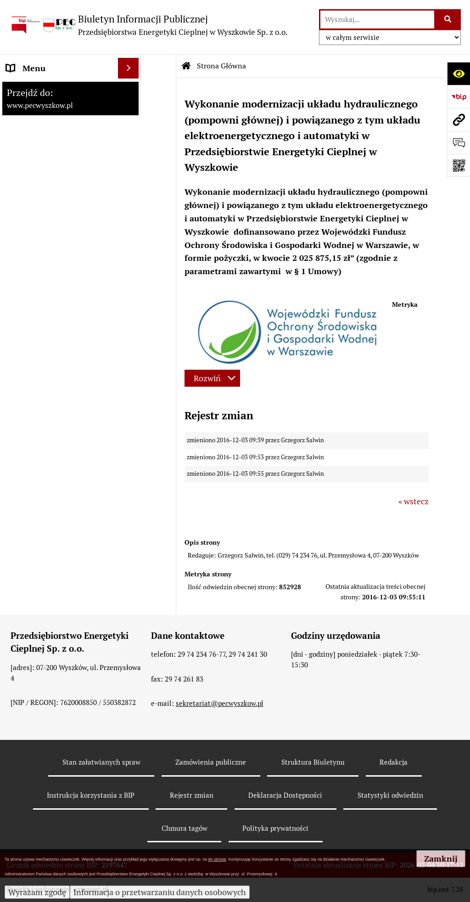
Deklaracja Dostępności (285, 795)
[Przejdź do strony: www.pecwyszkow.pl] (458, 119)
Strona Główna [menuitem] (33, 89)
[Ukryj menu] (128, 68)
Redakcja (394, 762)
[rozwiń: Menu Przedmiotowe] (130, 142)
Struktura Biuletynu (313, 762)
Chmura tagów (184, 828)
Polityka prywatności (275, 828)
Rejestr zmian (191, 795)
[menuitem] (70, 115)
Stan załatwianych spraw (101, 762)
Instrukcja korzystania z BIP (90, 795)
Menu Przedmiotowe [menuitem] (44, 141)
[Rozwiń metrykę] (212, 378)
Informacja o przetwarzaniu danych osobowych (159, 892)
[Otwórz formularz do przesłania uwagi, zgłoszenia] (458, 142)
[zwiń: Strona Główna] (130, 89)
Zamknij (441, 858)
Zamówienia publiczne (210, 762)
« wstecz (413, 501)
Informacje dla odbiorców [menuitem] (52, 162)
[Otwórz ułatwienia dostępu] (458, 73)
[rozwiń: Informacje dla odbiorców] (130, 162)
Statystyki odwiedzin (390, 795)
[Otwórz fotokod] (458, 165)
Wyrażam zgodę (37, 892)
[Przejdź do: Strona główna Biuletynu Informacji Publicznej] (186, 66)
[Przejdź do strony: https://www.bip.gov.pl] (458, 96)
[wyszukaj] (377, 19)
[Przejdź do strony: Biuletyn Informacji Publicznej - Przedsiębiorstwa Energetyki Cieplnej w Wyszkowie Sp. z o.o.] (148, 25)
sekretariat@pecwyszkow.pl (219, 703)
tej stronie (217, 859)
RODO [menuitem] (17, 183)
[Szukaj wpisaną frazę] (448, 19)
